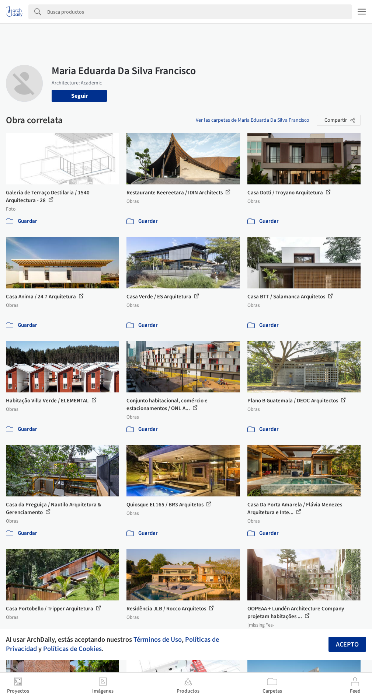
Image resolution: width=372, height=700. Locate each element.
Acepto (347, 644)
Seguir (79, 96)
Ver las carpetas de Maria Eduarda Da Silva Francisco (252, 120)
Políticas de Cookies (72, 649)
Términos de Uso (157, 639)
